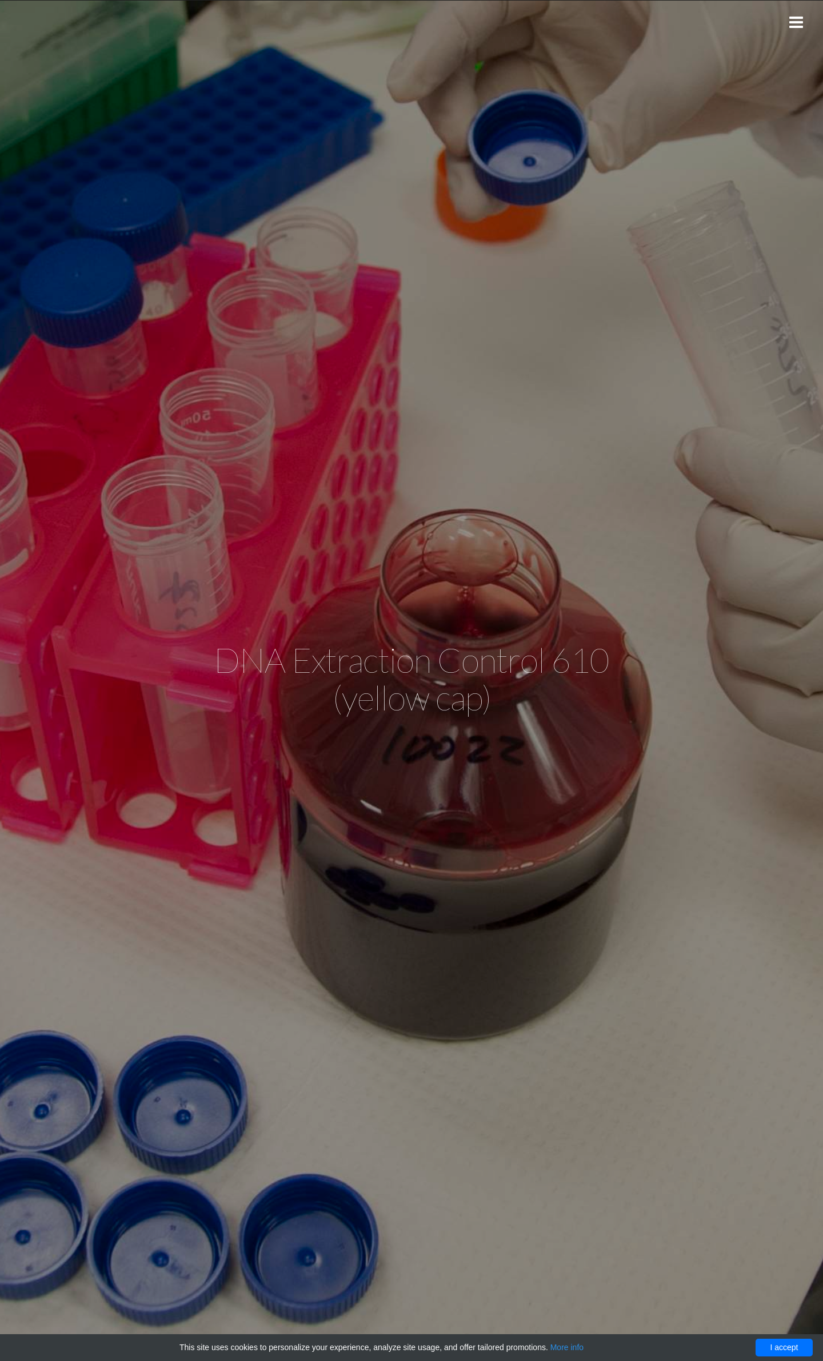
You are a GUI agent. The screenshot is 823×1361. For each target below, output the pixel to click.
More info (567, 1347)
